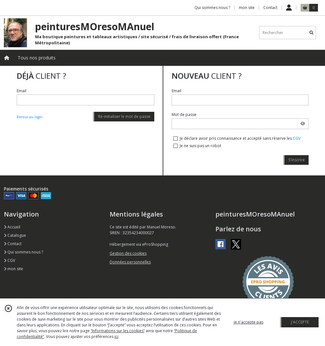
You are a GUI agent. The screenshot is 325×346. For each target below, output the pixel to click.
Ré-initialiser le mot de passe (124, 116)
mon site (13, 268)
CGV (297, 138)
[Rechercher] (311, 32)
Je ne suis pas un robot (200, 145)
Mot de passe (184, 114)
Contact (270, 7)
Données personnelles (130, 262)
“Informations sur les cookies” (118, 330)
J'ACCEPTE (300, 322)
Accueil (12, 227)
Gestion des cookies (128, 253)
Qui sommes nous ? (23, 252)
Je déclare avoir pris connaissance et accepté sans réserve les (240, 138)
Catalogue (15, 235)
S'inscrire (296, 160)
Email (21, 90)
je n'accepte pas (248, 322)
